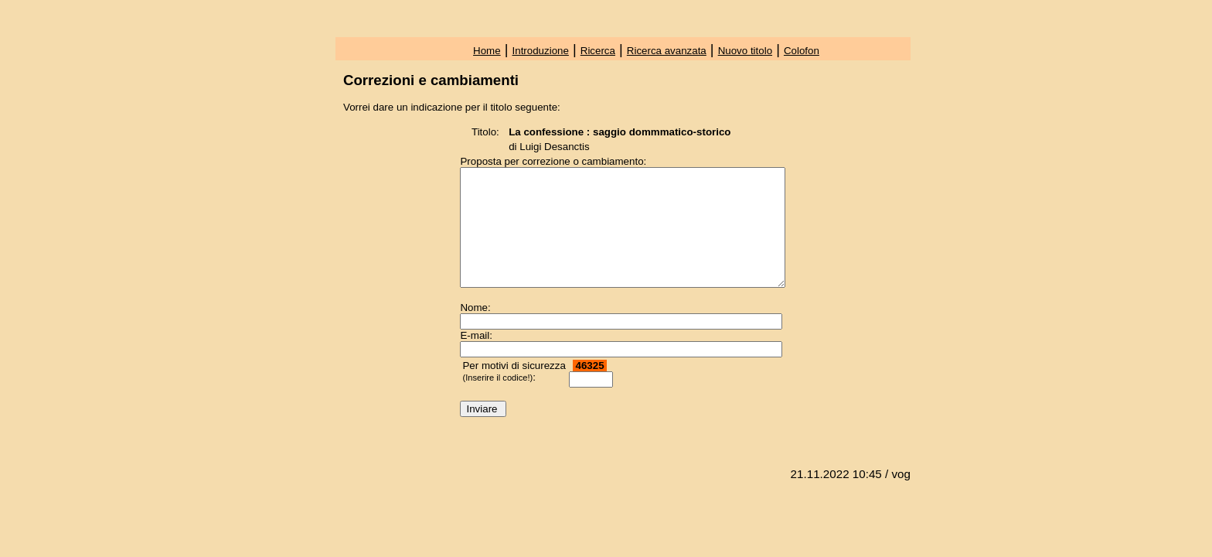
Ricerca (597, 50)
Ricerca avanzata (666, 50)
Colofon (801, 50)
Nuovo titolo (745, 50)
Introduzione (540, 50)
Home (487, 50)
